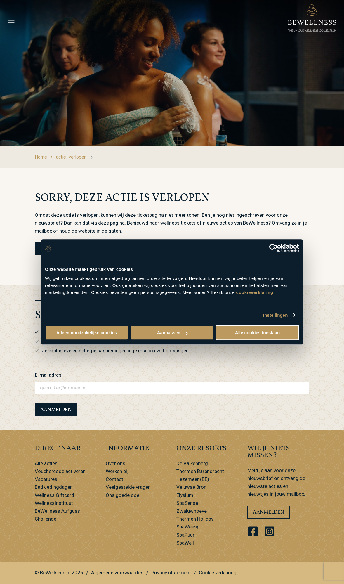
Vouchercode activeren (60, 471)
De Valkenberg (192, 463)
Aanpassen (172, 332)
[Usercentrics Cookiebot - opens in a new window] (273, 248)
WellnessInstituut (54, 503)
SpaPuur (185, 535)
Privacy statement (171, 573)
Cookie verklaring (218, 573)
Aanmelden (268, 512)
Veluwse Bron (191, 487)
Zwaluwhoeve (191, 511)
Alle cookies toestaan (257, 332)
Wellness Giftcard (54, 495)
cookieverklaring (254, 292)
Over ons (115, 463)
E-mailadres (48, 375)
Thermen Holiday (194, 519)
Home (44, 157)
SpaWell (185, 543)
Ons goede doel (123, 495)
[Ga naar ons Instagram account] (269, 531)
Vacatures (46, 479)
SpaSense (187, 503)
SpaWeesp (187, 527)
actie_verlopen (74, 157)
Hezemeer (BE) (192, 479)
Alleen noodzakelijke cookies (86, 332)
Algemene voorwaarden (117, 573)
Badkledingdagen (54, 487)
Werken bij (117, 471)
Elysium (184, 495)
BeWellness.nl (55, 573)
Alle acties (46, 463)
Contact (114, 479)
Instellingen (275, 315)
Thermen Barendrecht (200, 471)
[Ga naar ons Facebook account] (252, 531)
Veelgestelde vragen (128, 487)
